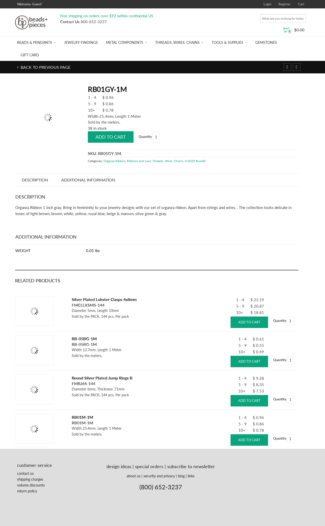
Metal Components (124, 42)
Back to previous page (45, 67)
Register (285, 4)
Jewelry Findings (81, 42)
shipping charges (30, 479)
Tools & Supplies (227, 42)
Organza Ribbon (114, 161)
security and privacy (159, 476)
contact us (25, 473)
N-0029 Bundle (195, 161)
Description (35, 179)
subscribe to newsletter (191, 466)
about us (133, 476)
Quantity (145, 137)
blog (181, 476)
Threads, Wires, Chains (177, 42)
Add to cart (110, 137)
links (191, 476)
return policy (27, 491)
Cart (301, 4)
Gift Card (30, 55)
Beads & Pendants (34, 42)
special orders (149, 466)
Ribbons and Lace (139, 161)
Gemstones (266, 42)
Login (267, 4)
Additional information (88, 179)
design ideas (118, 466)
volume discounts (31, 485)
